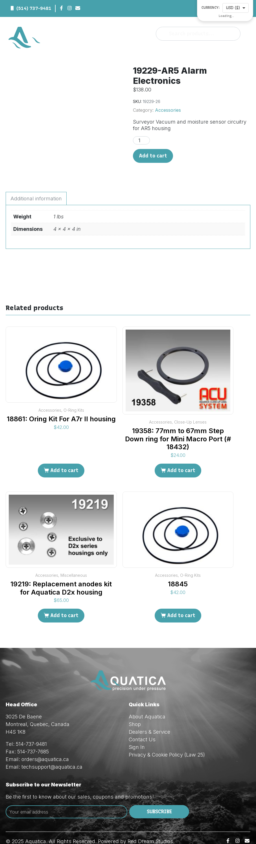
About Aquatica (147, 705)
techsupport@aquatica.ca (51, 755)
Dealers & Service (149, 721)
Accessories (168, 110)
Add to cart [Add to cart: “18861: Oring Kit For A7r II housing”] (64, 459)
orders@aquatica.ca (45, 748)
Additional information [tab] (36, 187)
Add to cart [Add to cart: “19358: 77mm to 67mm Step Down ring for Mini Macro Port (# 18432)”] (181, 459)
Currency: (211, 8)
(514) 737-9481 (33, 8)
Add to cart (153, 156)
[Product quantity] (141, 140)
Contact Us (142, 728)
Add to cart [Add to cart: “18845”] (181, 604)
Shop (135, 713)
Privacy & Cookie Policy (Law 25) (167, 743)
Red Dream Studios (150, 830)
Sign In (137, 736)
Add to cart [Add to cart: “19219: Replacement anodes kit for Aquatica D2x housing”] (64, 604)
